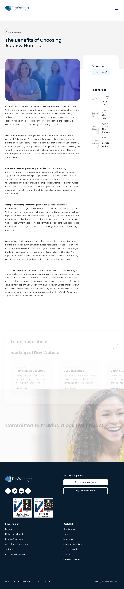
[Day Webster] (17, 8)
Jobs (65, 534)
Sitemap (48, 581)
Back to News (13, 32)
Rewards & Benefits (72, 559)
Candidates (69, 529)
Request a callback (87, 482)
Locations (68, 539)
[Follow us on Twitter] (14, 491)
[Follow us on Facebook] (8, 491)
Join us (66, 554)
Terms (38, 581)
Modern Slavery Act (14, 539)
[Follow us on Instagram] (28, 491)
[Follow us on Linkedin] (21, 491)
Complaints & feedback (16, 544)
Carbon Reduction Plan (16, 554)
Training (9, 549)
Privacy (8, 529)
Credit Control (70, 549)
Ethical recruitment (14, 534)
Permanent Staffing (72, 544)
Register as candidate (85, 490)
